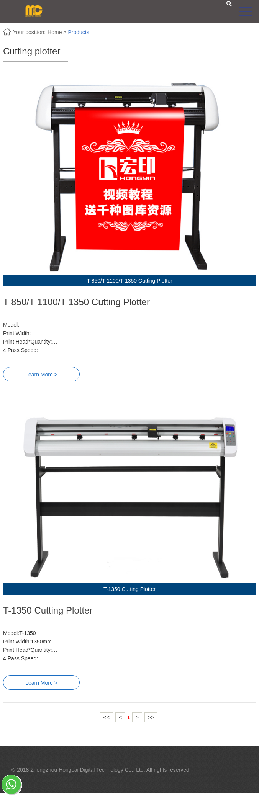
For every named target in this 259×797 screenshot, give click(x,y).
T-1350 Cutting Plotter (47, 610)
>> (151, 717)
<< (106, 717)
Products (78, 32)
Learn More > (41, 374)
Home (55, 32)
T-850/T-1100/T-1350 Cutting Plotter (76, 302)
